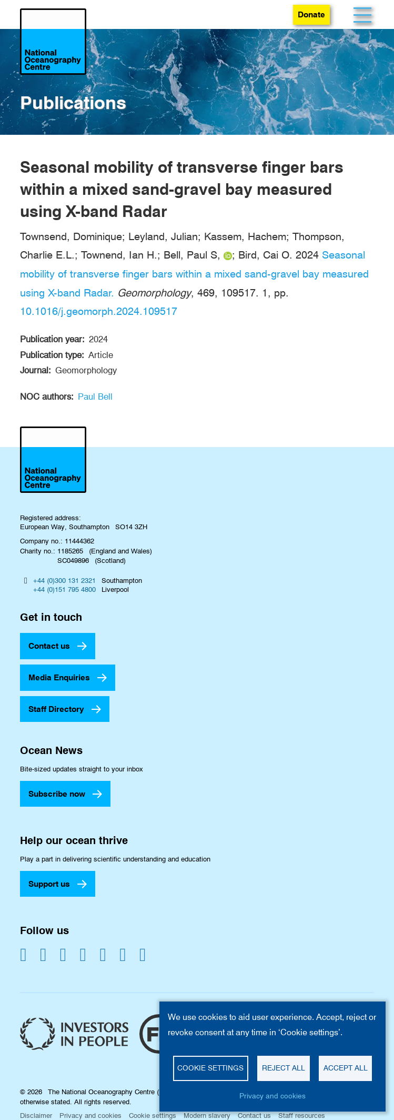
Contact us (49, 646)
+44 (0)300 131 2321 (64, 580)
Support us (49, 884)
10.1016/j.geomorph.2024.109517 (98, 311)
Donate (311, 14)
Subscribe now (56, 794)
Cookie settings (152, 1115)
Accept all (346, 1068)
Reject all (283, 1068)
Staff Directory (56, 709)
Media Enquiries (59, 677)
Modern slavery (207, 1115)
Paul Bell (95, 396)
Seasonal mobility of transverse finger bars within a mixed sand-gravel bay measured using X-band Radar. (194, 274)
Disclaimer (36, 1115)
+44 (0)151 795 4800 (64, 589)
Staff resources (301, 1115)
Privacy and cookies (90, 1115)
